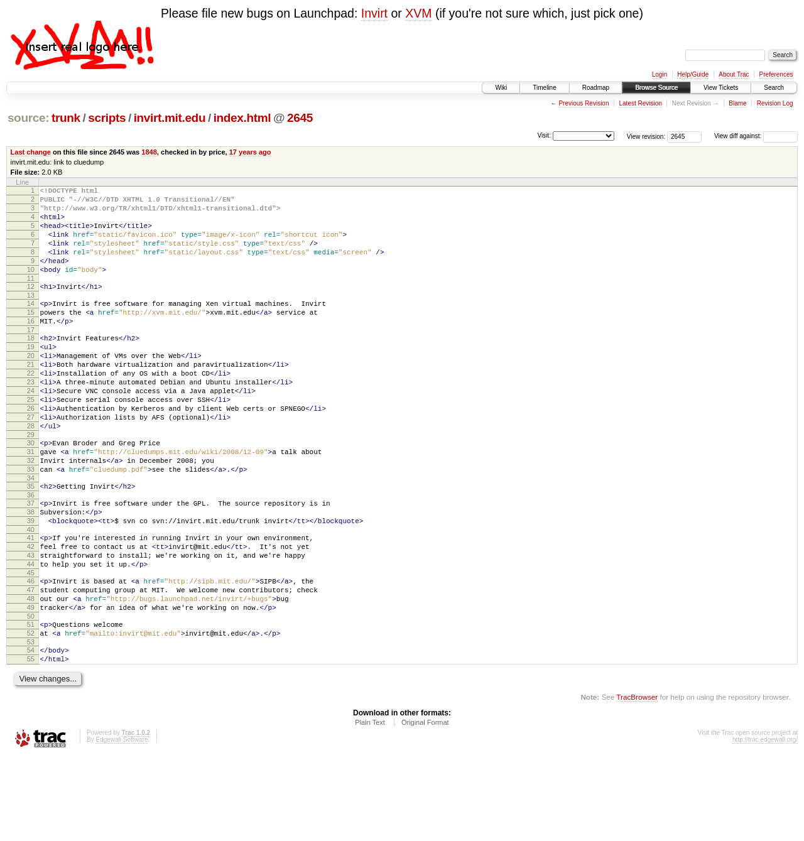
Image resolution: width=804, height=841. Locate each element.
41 (31, 600)
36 (31, 551)
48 (31, 672)
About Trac (734, 74)
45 (31, 642)
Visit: (544, 135)
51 (31, 701)
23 (31, 417)
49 (31, 682)
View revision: (646, 136)
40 (31, 591)
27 (31, 460)
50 (31, 693)
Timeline (544, 87)
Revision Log (775, 103)
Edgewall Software (121, 824)
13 (31, 316)
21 (31, 396)
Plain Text (370, 807)
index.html (242, 117)
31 (31, 500)
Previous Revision (583, 103)
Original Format (425, 807)
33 (31, 522)
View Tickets (721, 87)
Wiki (501, 87)
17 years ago (250, 152)
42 (31, 610)
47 (31, 661)
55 (31, 742)
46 (31, 650)
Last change (31, 152)
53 (31, 723)
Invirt (374, 13)
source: (28, 117)
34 (31, 532)
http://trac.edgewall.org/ (765, 824)
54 (31, 731)
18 (31, 364)
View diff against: (756, 136)
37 (31, 559)
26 (31, 449)
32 (31, 511)
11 (31, 297)
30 (31, 490)
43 (31, 621)
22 (31, 407)
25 (31, 439)
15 (31, 335)
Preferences (776, 74)
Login (659, 74)
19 (31, 375)
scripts (107, 117)
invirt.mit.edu (170, 117)
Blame (737, 103)
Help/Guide (693, 74)
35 (31, 541)
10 (31, 286)
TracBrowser (637, 782)
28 (31, 471)
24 (31, 428)
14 (31, 324)
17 (31, 356)
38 (31, 570)
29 (31, 482)
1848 (149, 152)
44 (31, 632)
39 (31, 581)
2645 (300, 117)
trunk (66, 117)
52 (31, 712)
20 (31, 385)
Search (774, 87)
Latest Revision (640, 103)
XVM (418, 13)
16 (31, 345)
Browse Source (656, 87)
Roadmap (595, 87)
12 (31, 305)
